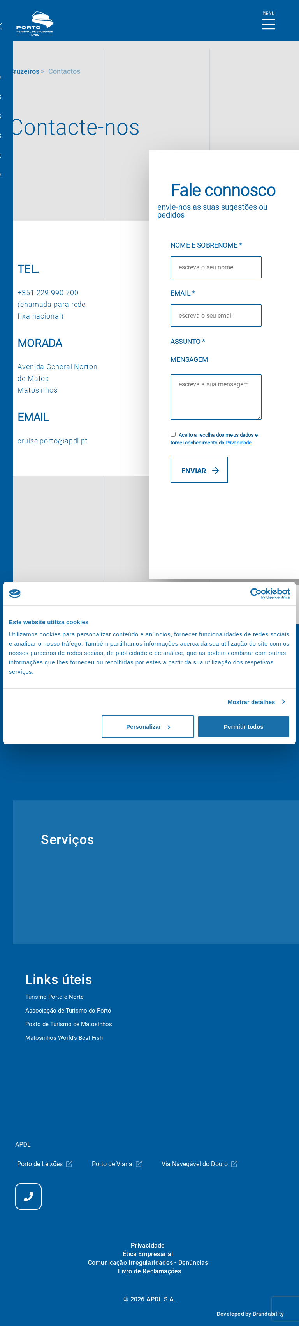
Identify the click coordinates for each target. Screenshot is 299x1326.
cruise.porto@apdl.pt (53, 441)
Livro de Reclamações (149, 1271)
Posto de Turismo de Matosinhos (68, 1024)
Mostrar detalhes (251, 701)
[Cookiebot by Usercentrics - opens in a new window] (256, 593)
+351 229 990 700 (48, 293)
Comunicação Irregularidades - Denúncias (148, 1262)
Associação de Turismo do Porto (68, 1010)
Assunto (188, 341)
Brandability (268, 1314)
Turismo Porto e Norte (54, 996)
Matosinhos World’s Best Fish (64, 1037)
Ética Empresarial (148, 1254)
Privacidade (238, 443)
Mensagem (189, 359)
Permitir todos (244, 726)
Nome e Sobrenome (206, 245)
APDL (23, 1144)
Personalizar (148, 726)
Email (183, 293)
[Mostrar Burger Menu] (268, 21)
